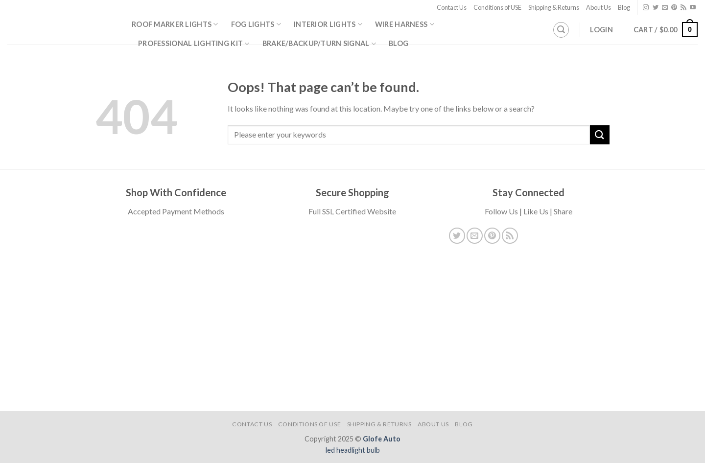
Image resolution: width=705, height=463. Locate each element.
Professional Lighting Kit (194, 43)
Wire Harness (404, 24)
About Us (598, 7)
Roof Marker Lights (175, 24)
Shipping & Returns (553, 7)
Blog (624, 7)
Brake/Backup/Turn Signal (319, 43)
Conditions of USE (497, 7)
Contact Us (452, 7)
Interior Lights (328, 24)
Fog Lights (256, 24)
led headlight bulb (353, 450)
